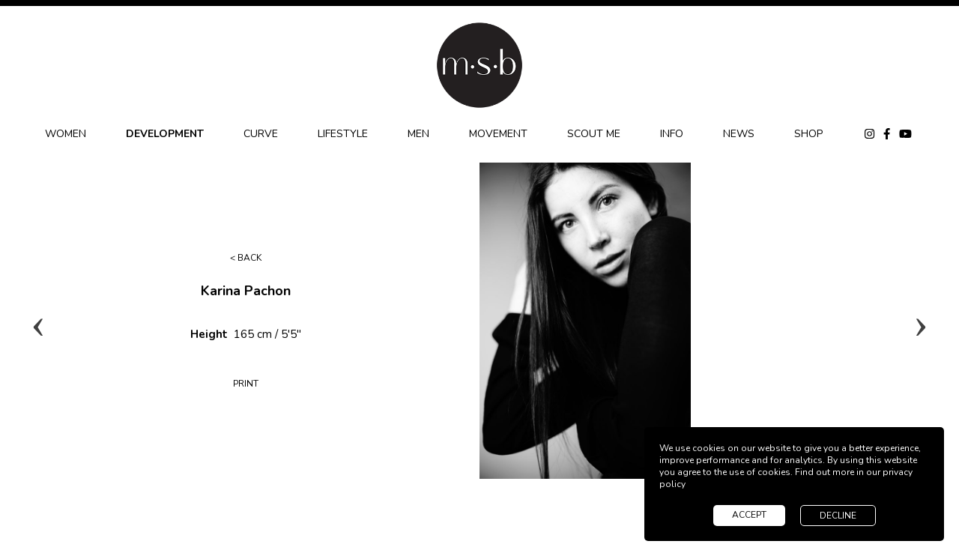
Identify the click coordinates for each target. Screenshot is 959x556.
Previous (38, 320)
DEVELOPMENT (165, 134)
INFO (671, 134)
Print (245, 384)
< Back (245, 258)
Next (920, 320)
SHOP (808, 134)
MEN (418, 134)
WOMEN (65, 134)
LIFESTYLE (343, 134)
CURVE (260, 134)
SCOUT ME (593, 134)
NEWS (738, 134)
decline (838, 516)
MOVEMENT (498, 134)
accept (749, 515)
